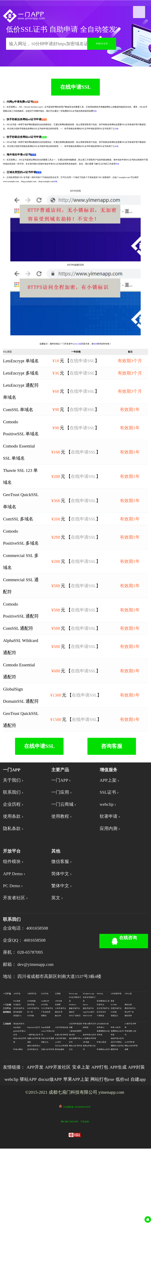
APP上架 (128, 1102)
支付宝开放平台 (103, 1117)
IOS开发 (44, 1113)
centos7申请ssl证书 (48, 1141)
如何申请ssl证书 (89, 1143)
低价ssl (40, 1205)
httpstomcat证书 (33, 1136)
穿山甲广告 (129, 1120)
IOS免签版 (31, 1109)
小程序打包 (31, 1102)
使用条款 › (14, 897)
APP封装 (14, 1191)
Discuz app (73, 1102)
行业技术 (17, 1113)
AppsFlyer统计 (89, 1120)
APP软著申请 (116, 1102)
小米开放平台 (60, 1117)
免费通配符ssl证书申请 (103, 1141)
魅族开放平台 (74, 1117)
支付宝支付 (101, 1120)
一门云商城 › (65, 883)
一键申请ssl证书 (33, 1143)
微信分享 (58, 1120)
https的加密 (45, 1136)
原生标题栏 (17, 1120)
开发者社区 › (17, 990)
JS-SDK (114, 1113)
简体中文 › (62, 962)
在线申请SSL (75, 100)
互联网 (57, 1113)
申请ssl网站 (18, 1158)
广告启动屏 (45, 1120)
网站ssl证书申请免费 (131, 1156)
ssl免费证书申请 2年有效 (89, 1148)
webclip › (109, 883)
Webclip (100, 1102)
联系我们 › (14, 869)
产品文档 (85, 1249)
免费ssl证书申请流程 (33, 1148)
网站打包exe (17, 1205)
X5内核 (114, 1120)
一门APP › (62, 855)
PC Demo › (14, 976)
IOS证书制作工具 (75, 1107)
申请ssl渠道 (101, 1150)
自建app (58, 1205)
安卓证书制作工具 (89, 1107)
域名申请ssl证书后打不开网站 (117, 1148)
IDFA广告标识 (75, 1124)
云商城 (57, 1102)
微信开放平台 (88, 1117)
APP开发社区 (65, 1177)
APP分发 (58, 1109)
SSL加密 (16, 1109)
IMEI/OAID (87, 1124)
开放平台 (100, 1113)
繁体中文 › (62, 976)
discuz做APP (77, 1191)
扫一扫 (30, 1120)
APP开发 (39, 1177)
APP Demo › (15, 962)
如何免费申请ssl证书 (75, 1148)
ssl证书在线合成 (61, 1136)
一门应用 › (62, 869)
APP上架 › (111, 855)
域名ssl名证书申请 (19, 1148)
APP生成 (133, 1177)
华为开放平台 (18, 1117)
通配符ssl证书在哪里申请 (117, 1156)
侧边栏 (71, 1120)
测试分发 (128, 1113)
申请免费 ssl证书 (130, 1141)
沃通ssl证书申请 (47, 1158)
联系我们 (13, 1016)
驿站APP (52, 1191)
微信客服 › (62, 948)
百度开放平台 (116, 1117)
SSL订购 (78, 358)
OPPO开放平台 (33, 1117)
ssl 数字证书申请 (130, 1134)
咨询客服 (111, 819)
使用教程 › (62, 897)
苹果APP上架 (106, 1191)
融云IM (58, 1124)
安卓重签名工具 (103, 1109)
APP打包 (16, 1102)
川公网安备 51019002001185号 (76, 1234)
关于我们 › (14, 855)
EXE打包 (44, 1102)
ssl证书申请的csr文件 (60, 1148)
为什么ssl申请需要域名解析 (61, 1156)
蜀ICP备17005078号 (69, 1249)
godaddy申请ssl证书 (19, 1141)
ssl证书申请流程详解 (75, 1134)
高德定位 (114, 1124)
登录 (95, 358)
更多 (112, 1109)
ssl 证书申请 (129, 1150)
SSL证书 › (110, 869)
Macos (85, 1113)
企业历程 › (14, 883)
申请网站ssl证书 (103, 1158)
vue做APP (45, 1109)
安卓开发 (31, 1113)
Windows (72, 1113)
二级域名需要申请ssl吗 (75, 1141)
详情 (95, 126)
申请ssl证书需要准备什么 (47, 1148)
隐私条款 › (14, 910)
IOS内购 (30, 1124)
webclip (33, 1191)
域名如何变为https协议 (18, 1134)
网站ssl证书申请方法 (75, 1156)
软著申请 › (111, 897)
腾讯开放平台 (130, 1117)
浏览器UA (17, 1124)
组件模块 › (14, 948)
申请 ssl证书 (116, 1136)
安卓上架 (91, 1177)
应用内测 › (111, 910)
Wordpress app (88, 1102)
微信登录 (128, 1124)
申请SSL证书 (102, 50)
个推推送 (100, 1124)
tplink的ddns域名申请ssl (103, 1134)
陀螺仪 (44, 1124)
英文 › (57, 990)
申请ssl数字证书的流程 (89, 1134)
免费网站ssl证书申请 (117, 1141)
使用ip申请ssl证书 (89, 1156)
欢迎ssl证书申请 (61, 1143)
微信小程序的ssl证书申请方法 (33, 1156)
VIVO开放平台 (47, 1117)
